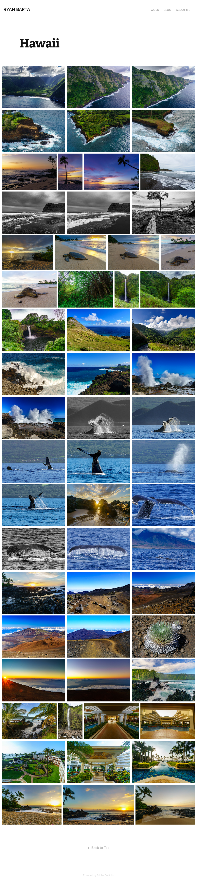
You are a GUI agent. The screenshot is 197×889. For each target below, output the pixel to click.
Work (155, 10)
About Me (183, 10)
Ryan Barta (17, 9)
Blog (167, 10)
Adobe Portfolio (105, 875)
